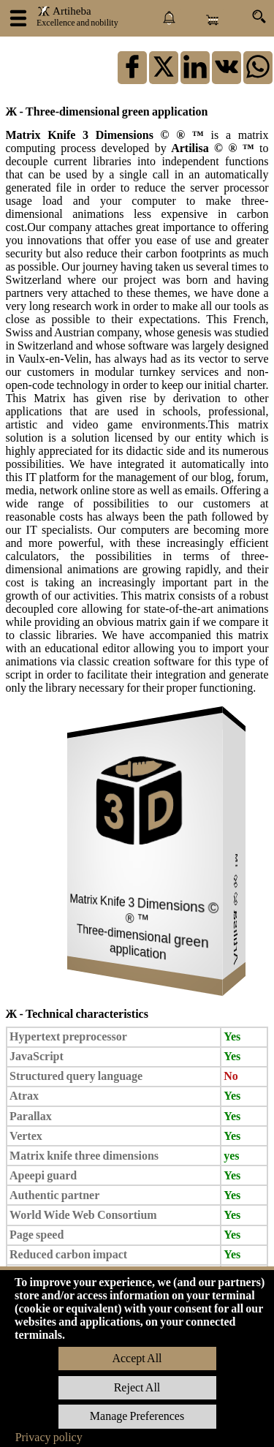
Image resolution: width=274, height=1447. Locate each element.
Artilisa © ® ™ (213, 148)
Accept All (136, 1358)
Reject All (137, 1387)
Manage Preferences (137, 1416)
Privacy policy (49, 1437)
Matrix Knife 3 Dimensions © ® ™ (108, 135)
